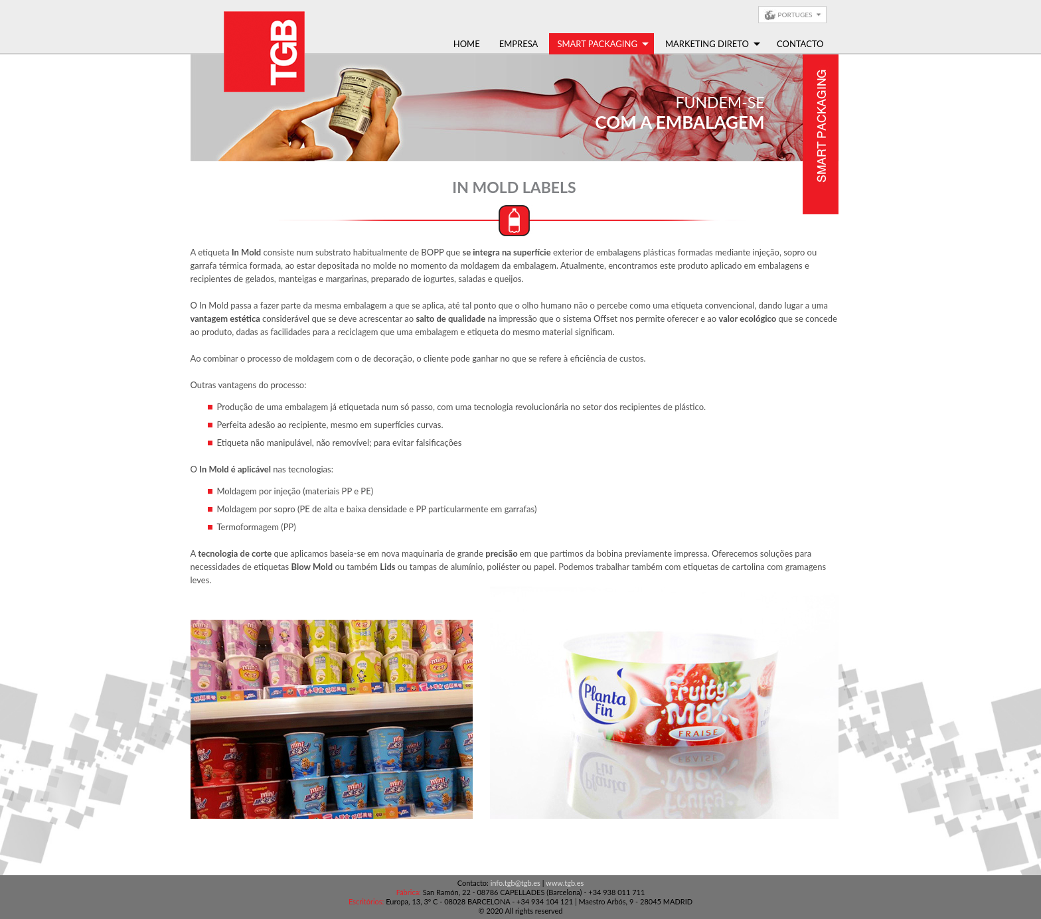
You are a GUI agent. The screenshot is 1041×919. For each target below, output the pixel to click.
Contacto (800, 43)
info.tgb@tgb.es (515, 883)
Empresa (518, 43)
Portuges (794, 15)
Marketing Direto (712, 43)
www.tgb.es (565, 883)
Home (466, 43)
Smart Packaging (603, 43)
